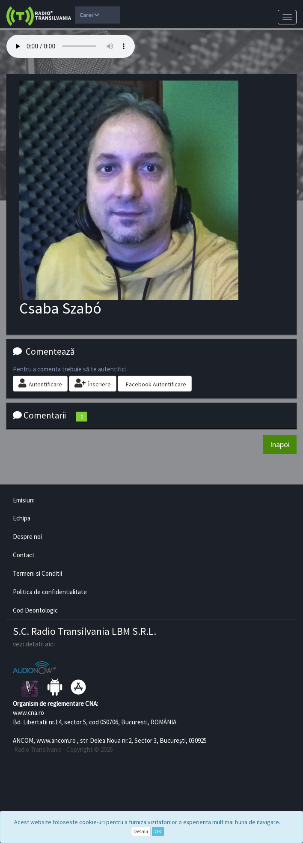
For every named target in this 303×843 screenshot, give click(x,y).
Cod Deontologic (35, 610)
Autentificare (40, 383)
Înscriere (92, 383)
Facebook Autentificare (156, 384)
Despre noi (27, 536)
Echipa (21, 518)
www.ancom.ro (56, 740)
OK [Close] (157, 831)
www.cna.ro (28, 712)
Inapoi (280, 444)
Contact (24, 555)
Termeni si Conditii (37, 573)
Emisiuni (24, 500)
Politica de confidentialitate (50, 592)
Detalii (141, 831)
